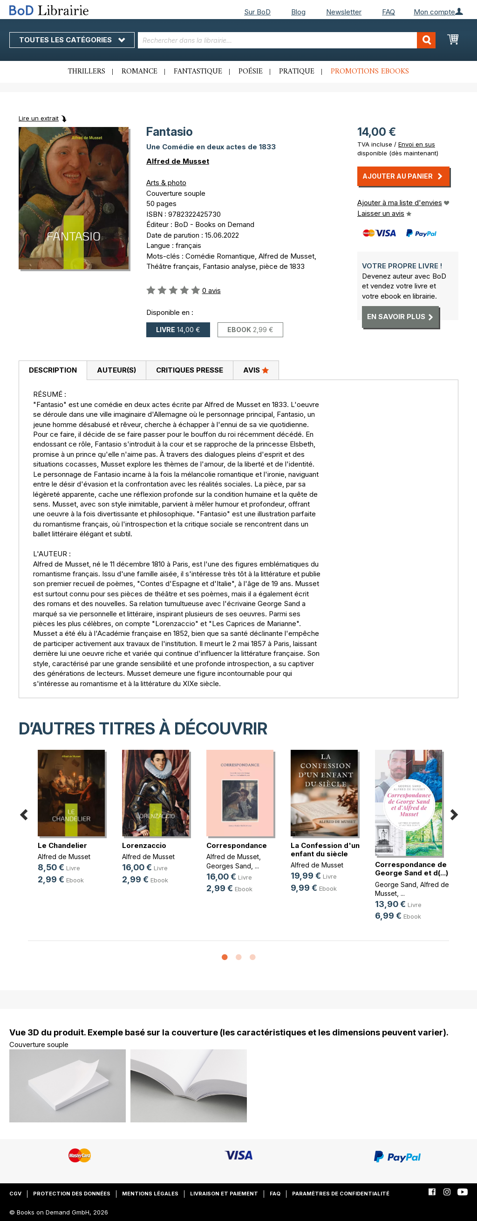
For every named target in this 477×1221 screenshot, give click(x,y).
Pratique (296, 71)
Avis (256, 370)
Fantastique (198, 71)
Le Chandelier (62, 845)
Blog (298, 11)
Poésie (250, 71)
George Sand (395, 884)
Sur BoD (257, 11)
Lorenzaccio (144, 845)
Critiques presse (189, 370)
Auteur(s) (116, 370)
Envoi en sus (416, 144)
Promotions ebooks (370, 71)
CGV (15, 1193)
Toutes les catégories (72, 39)
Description (53, 370)
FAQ (388, 11)
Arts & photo (166, 182)
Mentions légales (150, 1193)
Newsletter (343, 11)
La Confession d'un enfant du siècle (325, 849)
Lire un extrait (39, 118)
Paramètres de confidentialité (340, 1193)
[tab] (53, 370)
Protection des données (71, 1193)
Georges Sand (228, 866)
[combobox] (287, 40)
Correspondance (236, 845)
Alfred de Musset (177, 161)
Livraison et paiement (224, 1193)
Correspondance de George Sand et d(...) (411, 868)
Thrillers (86, 71)
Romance (139, 71)
